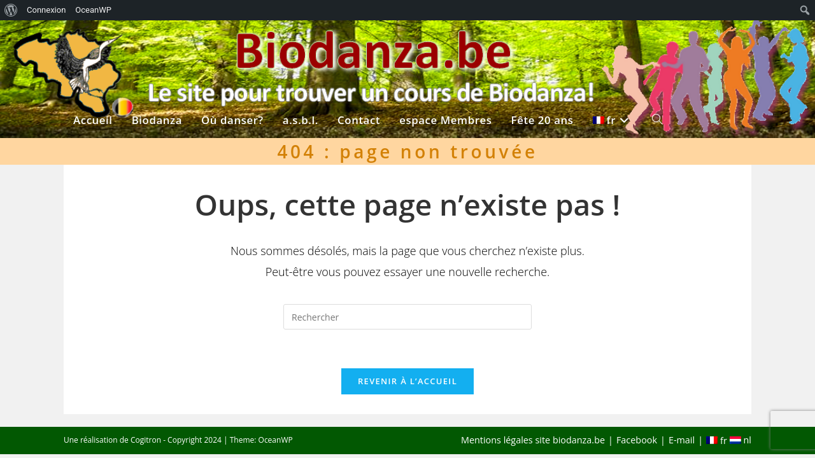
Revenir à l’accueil (407, 381)
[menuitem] (11, 10)
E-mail (682, 440)
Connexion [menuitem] (46, 10)
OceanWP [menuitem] (93, 10)
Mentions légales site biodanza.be (533, 440)
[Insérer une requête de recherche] (407, 317)
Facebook (636, 440)
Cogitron (146, 439)
